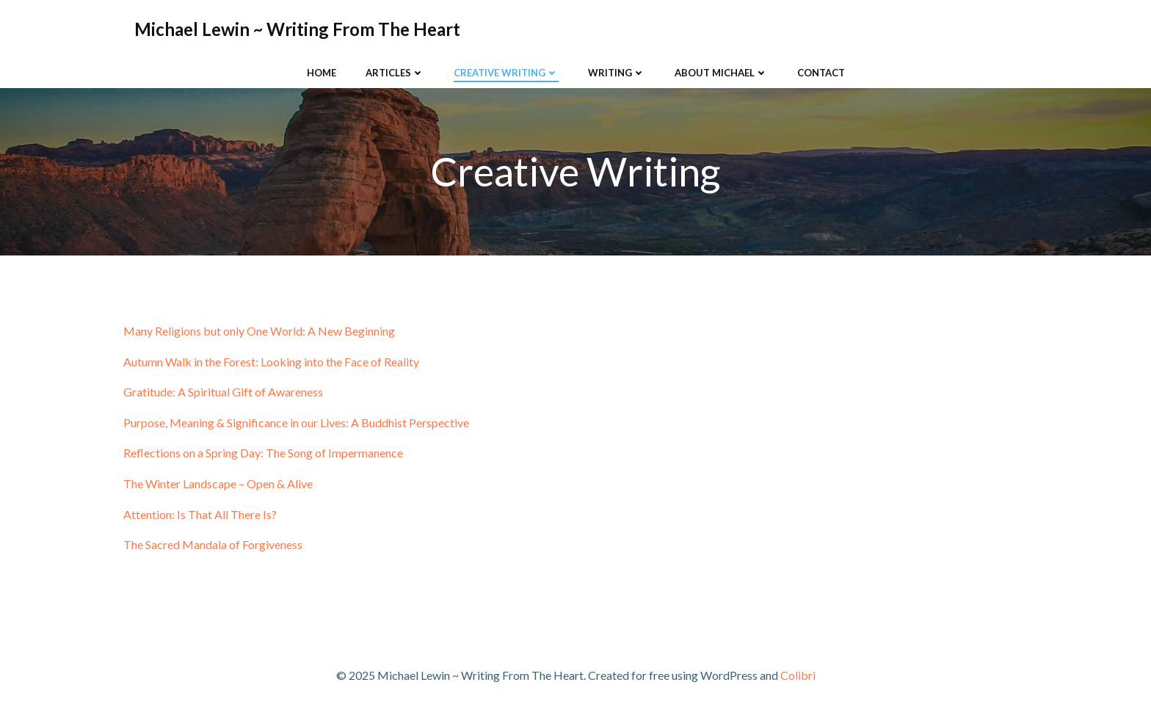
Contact (821, 73)
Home (321, 73)
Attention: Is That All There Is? (200, 514)
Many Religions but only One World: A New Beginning (259, 331)
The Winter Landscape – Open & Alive (218, 483)
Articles (395, 73)
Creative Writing (506, 73)
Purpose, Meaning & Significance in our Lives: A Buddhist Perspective (296, 422)
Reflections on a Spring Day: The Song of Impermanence (263, 453)
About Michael (721, 73)
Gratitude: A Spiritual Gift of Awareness (223, 392)
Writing (616, 73)
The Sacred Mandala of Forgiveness (212, 544)
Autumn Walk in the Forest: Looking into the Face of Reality (271, 362)
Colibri (798, 675)
